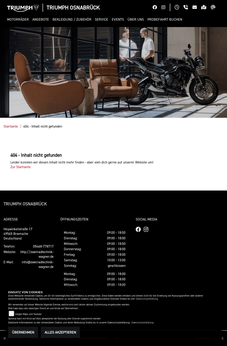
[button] (19, 19)
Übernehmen (23, 332)
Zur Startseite (20, 167)
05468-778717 (43, 246)
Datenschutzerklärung (147, 298)
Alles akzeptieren (60, 332)
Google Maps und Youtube (28, 314)
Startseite (11, 126)
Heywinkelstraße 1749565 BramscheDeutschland (18, 233)
